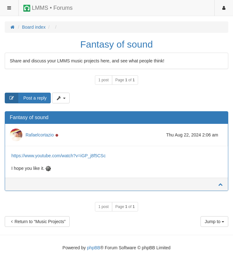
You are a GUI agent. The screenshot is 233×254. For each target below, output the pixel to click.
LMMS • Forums (48, 8)
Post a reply (26, 98)
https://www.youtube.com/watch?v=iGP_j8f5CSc (58, 155)
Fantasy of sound (116, 44)
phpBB (93, 247)
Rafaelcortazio (40, 134)
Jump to (214, 221)
